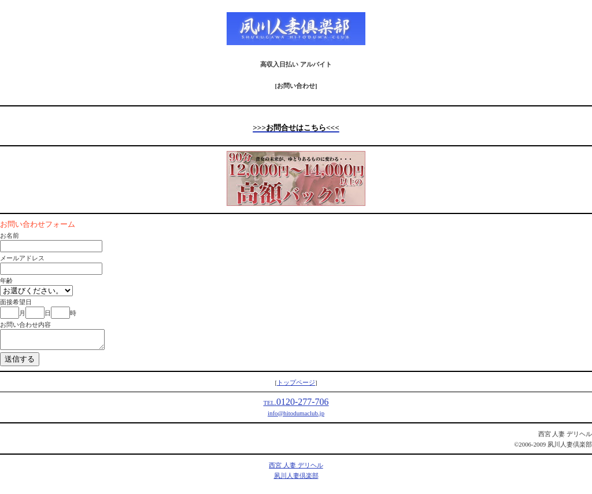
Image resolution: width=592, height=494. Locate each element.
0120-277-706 (295, 405)
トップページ (296, 385)
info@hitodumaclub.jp (296, 416)
